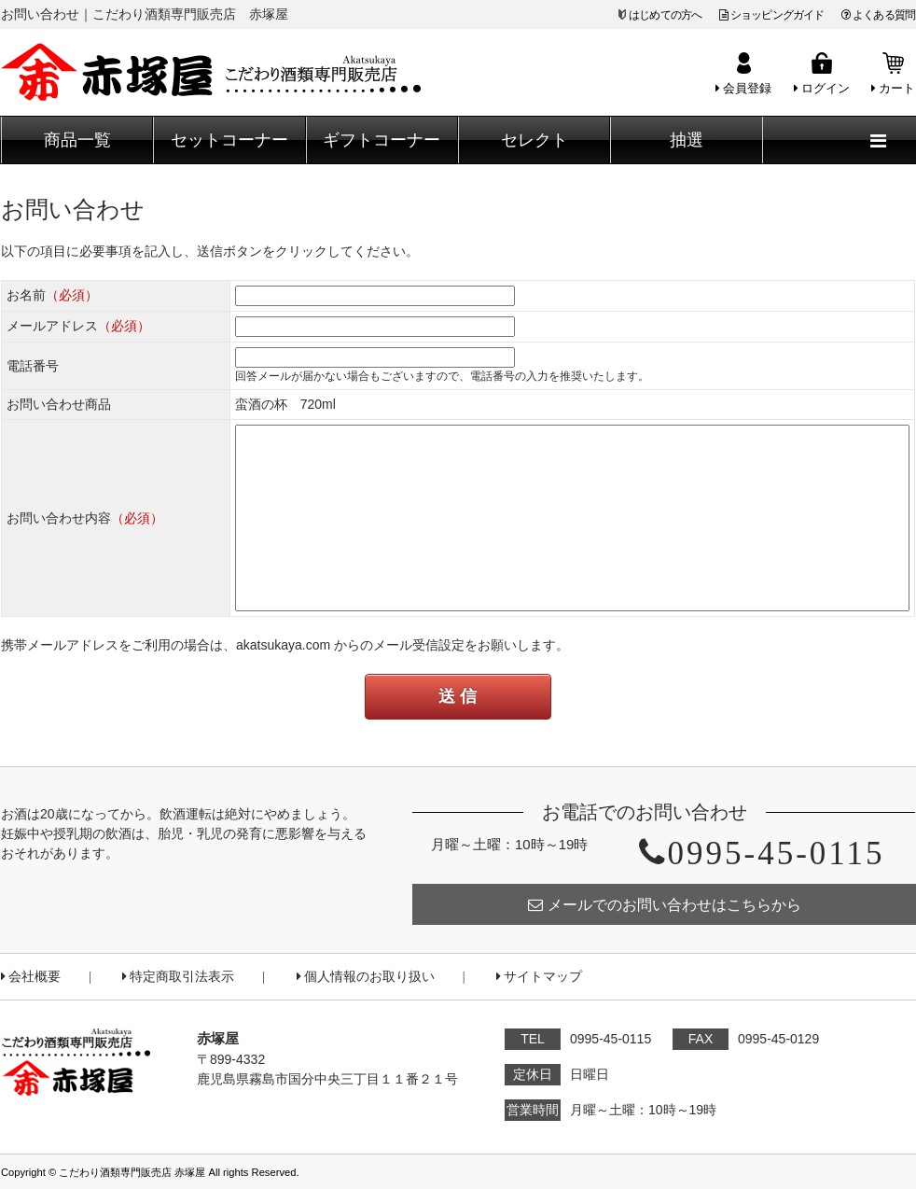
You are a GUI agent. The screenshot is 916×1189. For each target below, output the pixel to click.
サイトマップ (539, 977)
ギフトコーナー (381, 140)
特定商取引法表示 (178, 977)
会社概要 (31, 977)
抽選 (686, 140)
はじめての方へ (665, 14)
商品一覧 (77, 140)
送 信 (457, 696)
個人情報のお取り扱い (366, 977)
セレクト (534, 140)
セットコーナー (229, 140)
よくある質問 (878, 14)
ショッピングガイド (772, 14)
